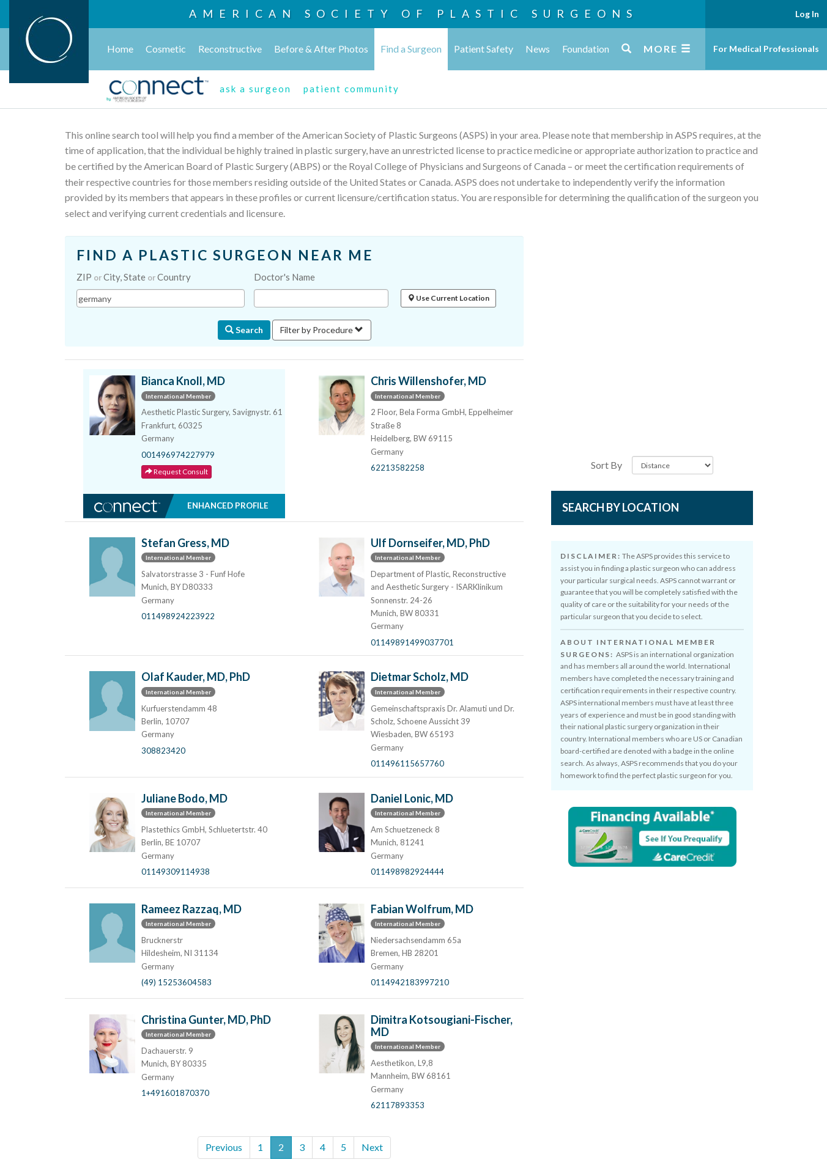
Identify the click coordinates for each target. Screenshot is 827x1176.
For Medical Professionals (766, 48)
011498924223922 (178, 616)
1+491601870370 (175, 1093)
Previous (224, 1147)
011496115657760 (407, 763)
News (537, 48)
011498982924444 (407, 871)
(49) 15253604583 (176, 982)
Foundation (585, 48)
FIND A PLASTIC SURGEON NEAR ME (225, 255)
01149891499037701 (412, 642)
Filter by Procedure (321, 330)
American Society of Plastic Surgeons (413, 13)
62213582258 (398, 467)
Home (120, 48)
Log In (807, 14)
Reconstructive (230, 48)
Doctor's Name (284, 276)
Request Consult (176, 471)
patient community (351, 88)
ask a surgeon (255, 88)
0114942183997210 (410, 982)
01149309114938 (175, 871)
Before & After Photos (321, 48)
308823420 (163, 750)
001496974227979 (178, 455)
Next (372, 1147)
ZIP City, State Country (133, 276)
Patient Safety (483, 48)
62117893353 (398, 1105)
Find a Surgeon (411, 48)
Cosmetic (166, 48)
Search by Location (620, 507)
